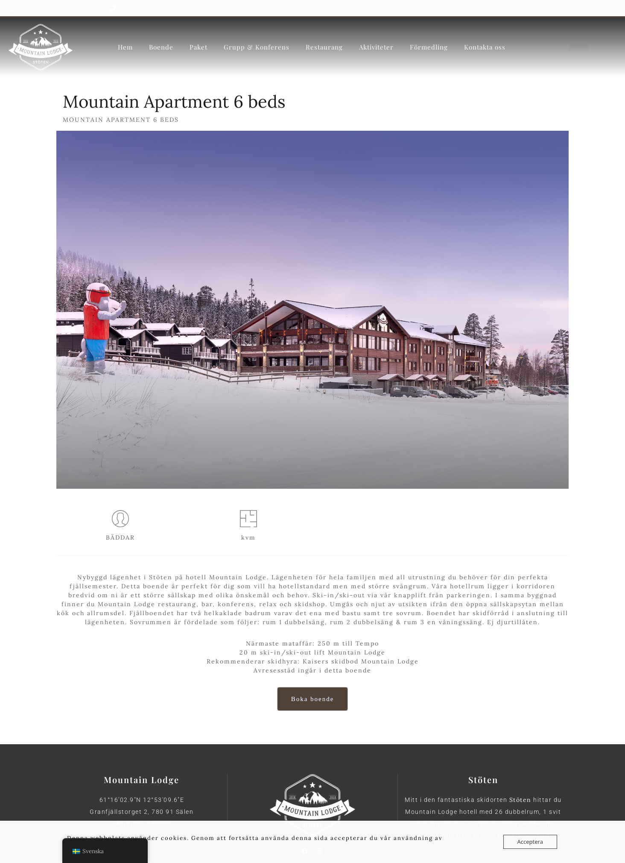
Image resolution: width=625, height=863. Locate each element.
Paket (198, 46)
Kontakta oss (484, 46)
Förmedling (429, 46)
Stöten (520, 800)
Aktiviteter (376, 46)
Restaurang (324, 46)
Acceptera (530, 841)
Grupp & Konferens (256, 46)
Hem (125, 46)
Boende (161, 46)
